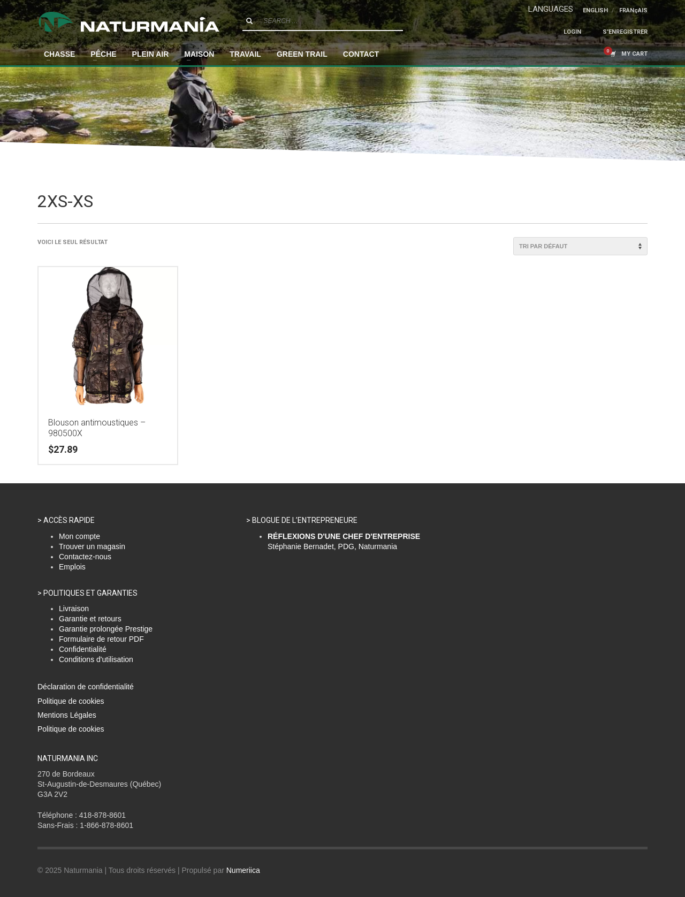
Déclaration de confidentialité (85, 686)
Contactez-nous (85, 556)
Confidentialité (82, 649)
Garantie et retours (90, 618)
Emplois (72, 566)
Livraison (74, 608)
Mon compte (79, 536)
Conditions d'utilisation (96, 659)
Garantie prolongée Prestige (106, 629)
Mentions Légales (66, 715)
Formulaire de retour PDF (101, 639)
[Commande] (580, 246)
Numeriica (243, 870)
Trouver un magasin (92, 546)
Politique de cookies (70, 701)
